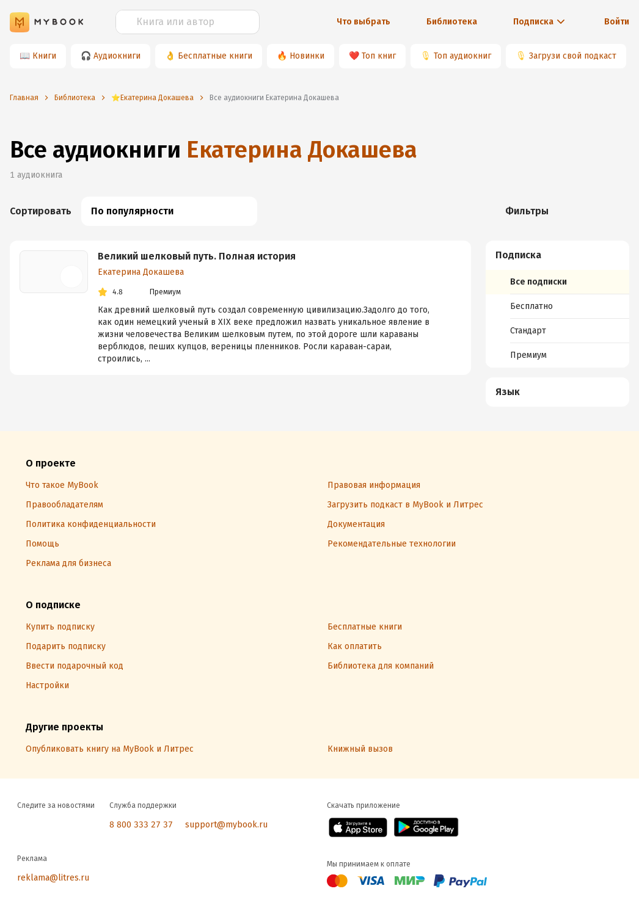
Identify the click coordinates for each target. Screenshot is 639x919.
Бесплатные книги (215, 56)
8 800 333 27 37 (141, 824)
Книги (44, 56)
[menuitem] (558, 304)
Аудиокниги (117, 56)
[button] (558, 255)
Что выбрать (363, 21)
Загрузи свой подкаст (572, 56)
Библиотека (451, 21)
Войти (616, 21)
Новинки (307, 56)
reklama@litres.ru (53, 878)
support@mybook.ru (226, 824)
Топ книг (379, 56)
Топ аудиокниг (462, 56)
